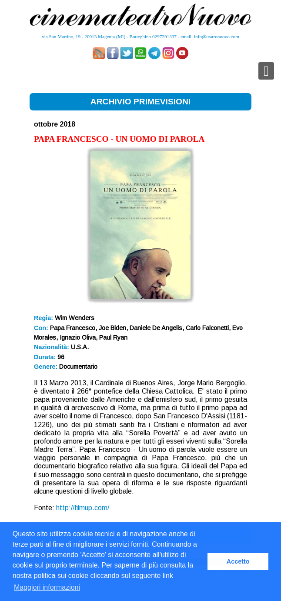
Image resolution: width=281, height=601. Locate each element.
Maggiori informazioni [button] (47, 587)
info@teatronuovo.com (216, 36)
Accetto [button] (238, 561)
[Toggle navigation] (266, 71)
